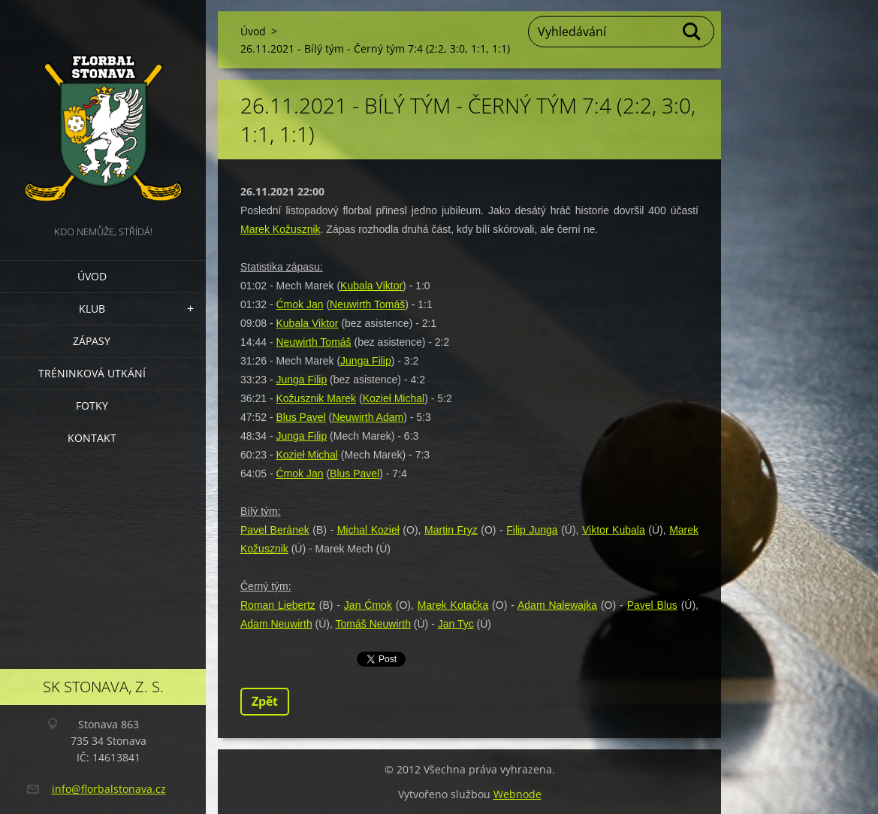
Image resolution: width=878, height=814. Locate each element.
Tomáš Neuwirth (373, 624)
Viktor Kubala (613, 530)
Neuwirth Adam (367, 417)
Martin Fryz (451, 530)
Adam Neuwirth (276, 624)
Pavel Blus (652, 605)
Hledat (692, 31)
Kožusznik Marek (316, 398)
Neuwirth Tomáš (367, 304)
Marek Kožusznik (280, 229)
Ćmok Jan (299, 304)
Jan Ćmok (368, 605)
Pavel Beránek (274, 530)
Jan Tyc (456, 624)
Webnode (517, 794)
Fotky (92, 405)
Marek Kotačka (453, 605)
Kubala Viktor (371, 286)
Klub (92, 308)
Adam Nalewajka (557, 605)
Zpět (265, 701)
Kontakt (92, 438)
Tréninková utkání (92, 373)
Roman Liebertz (277, 605)
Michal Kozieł (368, 530)
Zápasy (91, 341)
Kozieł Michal (393, 398)
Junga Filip (365, 361)
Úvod (92, 276)
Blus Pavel (300, 417)
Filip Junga (531, 530)
